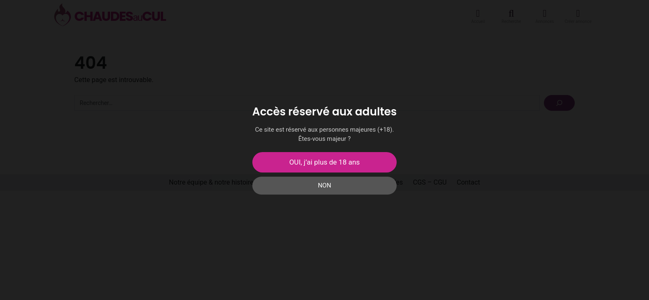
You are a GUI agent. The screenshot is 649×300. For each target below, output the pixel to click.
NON (324, 185)
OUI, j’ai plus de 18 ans (324, 162)
